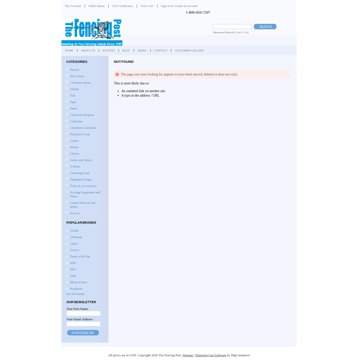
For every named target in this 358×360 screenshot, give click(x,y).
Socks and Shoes (84, 160)
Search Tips (242, 32)
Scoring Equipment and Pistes (84, 194)
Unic (73, 276)
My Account (73, 6)
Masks (84, 147)
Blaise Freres (78, 282)
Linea (73, 243)
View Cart (147, 6)
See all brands (75, 294)
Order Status (97, 6)
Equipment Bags (84, 180)
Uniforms (84, 121)
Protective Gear (84, 134)
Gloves (84, 154)
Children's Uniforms (84, 128)
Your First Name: (77, 309)
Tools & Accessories (84, 186)
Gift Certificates (122, 6)
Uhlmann (76, 237)
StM (73, 263)
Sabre (84, 109)
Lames (84, 141)
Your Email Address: (79, 319)
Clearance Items (80, 82)
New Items (77, 76)
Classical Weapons (84, 115)
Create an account (185, 6)
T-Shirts (75, 166)
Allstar (84, 89)
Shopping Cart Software (210, 355)
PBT (73, 269)
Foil (84, 96)
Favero (74, 250)
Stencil (74, 70)
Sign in (165, 6)
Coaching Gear (84, 173)
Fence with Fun (80, 256)
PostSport (76, 288)
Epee (84, 102)
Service (75, 213)
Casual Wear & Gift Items (84, 205)
